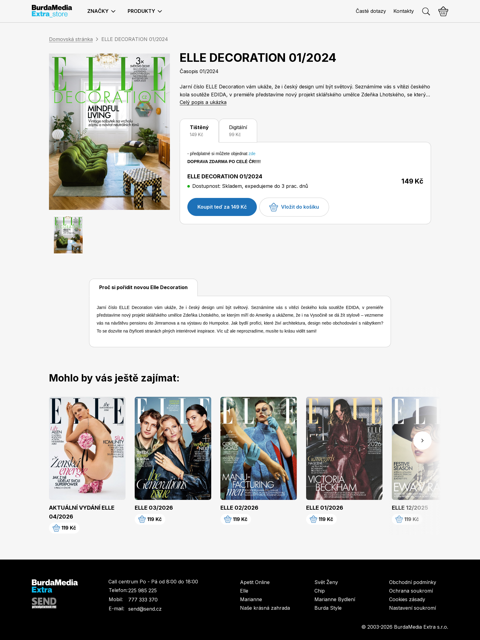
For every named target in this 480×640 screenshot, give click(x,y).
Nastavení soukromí (412, 608)
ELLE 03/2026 (154, 507)
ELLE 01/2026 (324, 507)
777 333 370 (143, 600)
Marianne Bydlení (334, 599)
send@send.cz (145, 609)
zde (252, 153)
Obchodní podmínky (412, 582)
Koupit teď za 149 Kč (222, 207)
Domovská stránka (71, 39)
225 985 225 (142, 590)
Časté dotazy (371, 11)
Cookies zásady (407, 599)
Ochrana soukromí (411, 591)
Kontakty (403, 11)
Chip (319, 591)
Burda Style (328, 608)
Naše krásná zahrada (265, 608)
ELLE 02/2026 (239, 507)
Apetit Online (255, 582)
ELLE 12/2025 (410, 507)
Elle (244, 591)
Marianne (251, 599)
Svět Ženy (326, 582)
